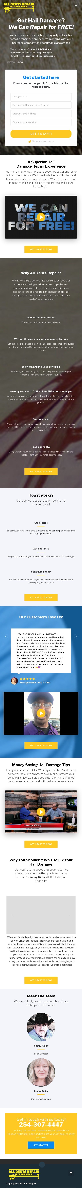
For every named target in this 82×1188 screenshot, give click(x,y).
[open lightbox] (41, 217)
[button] (76, 6)
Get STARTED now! (41, 249)
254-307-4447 (41, 1124)
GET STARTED (41, 1145)
